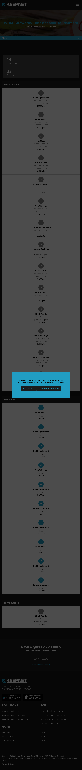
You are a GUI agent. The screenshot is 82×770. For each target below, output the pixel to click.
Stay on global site (49, 388)
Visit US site (29, 388)
